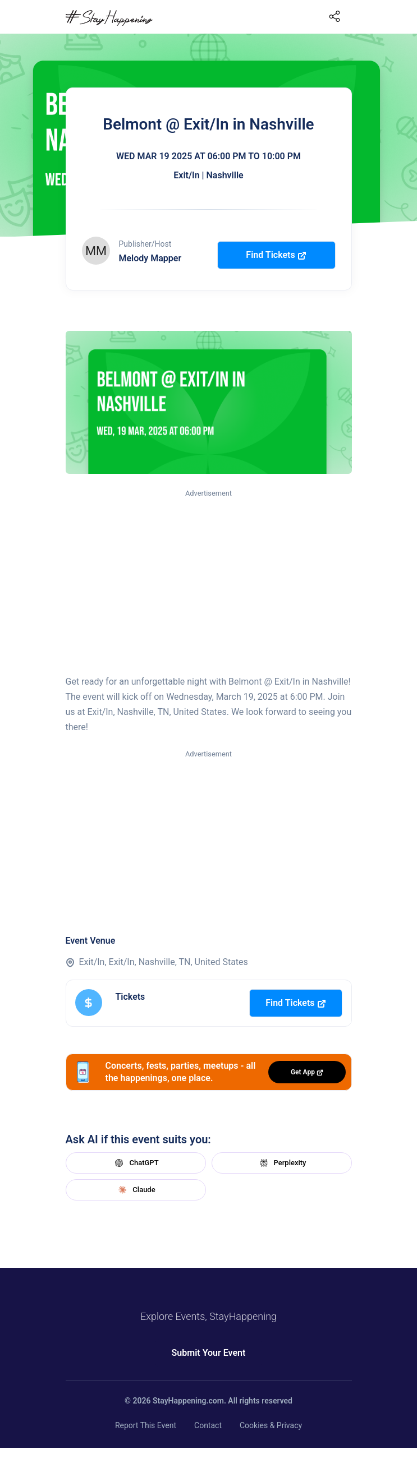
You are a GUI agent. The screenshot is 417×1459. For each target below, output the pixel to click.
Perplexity (281, 1163)
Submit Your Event (209, 1352)
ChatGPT (135, 1163)
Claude (135, 1190)
